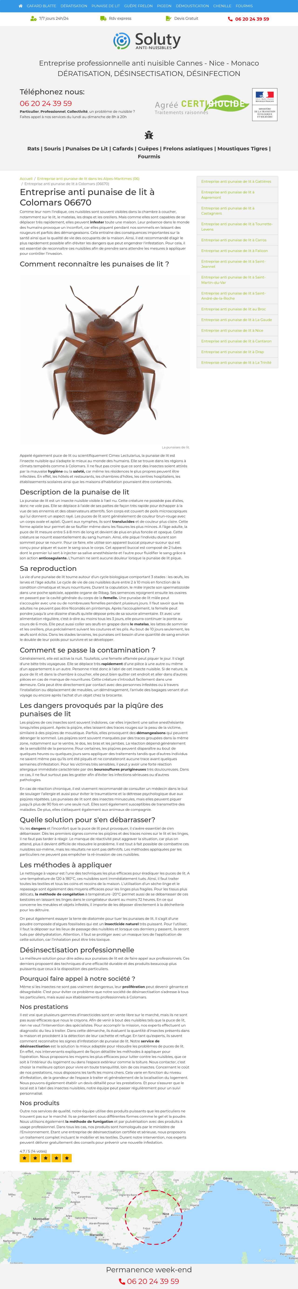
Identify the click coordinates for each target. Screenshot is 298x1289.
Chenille (222, 6)
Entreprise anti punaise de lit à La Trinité (236, 362)
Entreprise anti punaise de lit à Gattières (236, 181)
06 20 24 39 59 (46, 103)
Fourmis (244, 6)
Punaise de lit (105, 6)
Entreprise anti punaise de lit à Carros (234, 240)
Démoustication (192, 6)
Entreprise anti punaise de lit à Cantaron (236, 341)
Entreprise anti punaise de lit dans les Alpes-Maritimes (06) (88, 178)
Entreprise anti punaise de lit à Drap (232, 352)
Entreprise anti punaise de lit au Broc (233, 309)
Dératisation (74, 6)
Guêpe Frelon (138, 6)
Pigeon (164, 6)
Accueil (26, 178)
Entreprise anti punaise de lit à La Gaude (236, 320)
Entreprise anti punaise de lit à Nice (232, 330)
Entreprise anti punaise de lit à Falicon (234, 251)
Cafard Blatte (41, 6)
